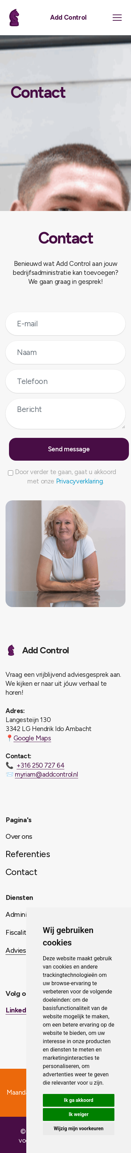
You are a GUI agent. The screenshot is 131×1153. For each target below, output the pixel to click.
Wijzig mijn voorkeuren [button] (79, 1128)
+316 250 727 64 (40, 765)
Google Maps (32, 738)
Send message (69, 449)
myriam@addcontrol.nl (46, 774)
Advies (16, 950)
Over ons (19, 836)
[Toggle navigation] (117, 17)
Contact (21, 872)
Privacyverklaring (79, 481)
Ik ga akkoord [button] (78, 1100)
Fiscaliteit (20, 932)
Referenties (28, 854)
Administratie (26, 914)
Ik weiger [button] (78, 1114)
